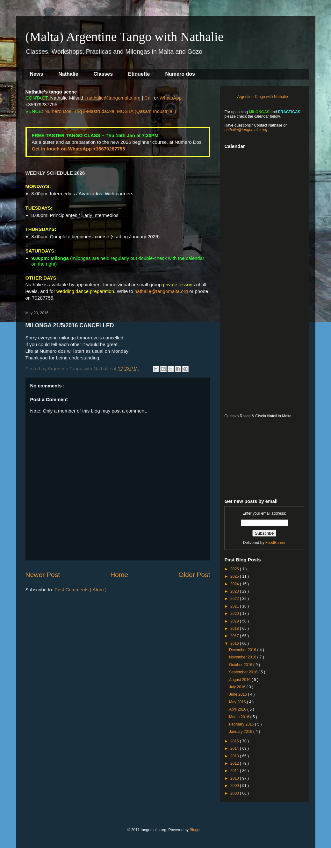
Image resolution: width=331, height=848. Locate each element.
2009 (235, 785)
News (36, 74)
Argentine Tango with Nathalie (262, 96)
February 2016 (242, 724)
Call (148, 98)
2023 (235, 591)
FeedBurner (275, 542)
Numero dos (180, 74)
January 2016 (241, 731)
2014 (235, 748)
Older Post (194, 574)
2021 (235, 606)
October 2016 (241, 665)
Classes (103, 74)
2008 (235, 793)
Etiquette (139, 74)
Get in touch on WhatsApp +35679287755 (78, 148)
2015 (235, 741)
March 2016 (239, 717)
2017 (235, 636)
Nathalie (68, 74)
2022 (235, 598)
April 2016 (238, 709)
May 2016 (238, 702)
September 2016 (243, 672)
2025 (235, 576)
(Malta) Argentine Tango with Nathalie (124, 37)
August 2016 (240, 680)
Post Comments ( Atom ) (80, 589)
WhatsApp (171, 98)
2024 (235, 584)
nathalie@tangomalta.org (113, 98)
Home (119, 574)
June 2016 (238, 694)
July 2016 (238, 687)
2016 (235, 643)
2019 (235, 621)
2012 (235, 763)
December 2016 (243, 650)
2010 (235, 778)
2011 (235, 770)
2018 (235, 628)
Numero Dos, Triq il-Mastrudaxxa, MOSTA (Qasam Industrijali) (110, 111)
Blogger (196, 830)
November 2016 (243, 657)
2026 (235, 569)
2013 (235, 756)
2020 (235, 613)
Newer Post (42, 574)
